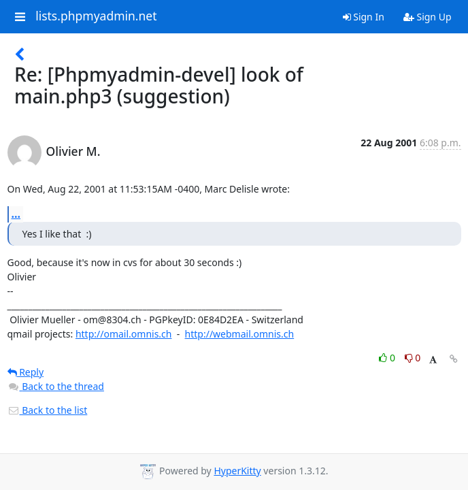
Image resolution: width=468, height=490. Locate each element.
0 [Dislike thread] (413, 357)
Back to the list (47, 410)
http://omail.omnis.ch (124, 333)
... (16, 213)
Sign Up (427, 16)
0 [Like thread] (388, 357)
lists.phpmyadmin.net (95, 16)
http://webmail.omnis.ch (240, 333)
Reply (25, 371)
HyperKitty (237, 470)
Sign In (363, 16)
